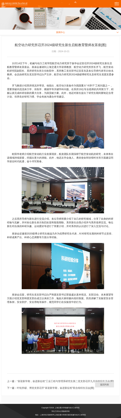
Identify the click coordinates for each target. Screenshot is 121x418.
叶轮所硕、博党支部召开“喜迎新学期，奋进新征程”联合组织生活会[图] (55, 388)
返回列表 (104, 384)
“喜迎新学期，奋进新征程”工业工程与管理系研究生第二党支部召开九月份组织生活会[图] (65, 381)
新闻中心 (60, 32)
